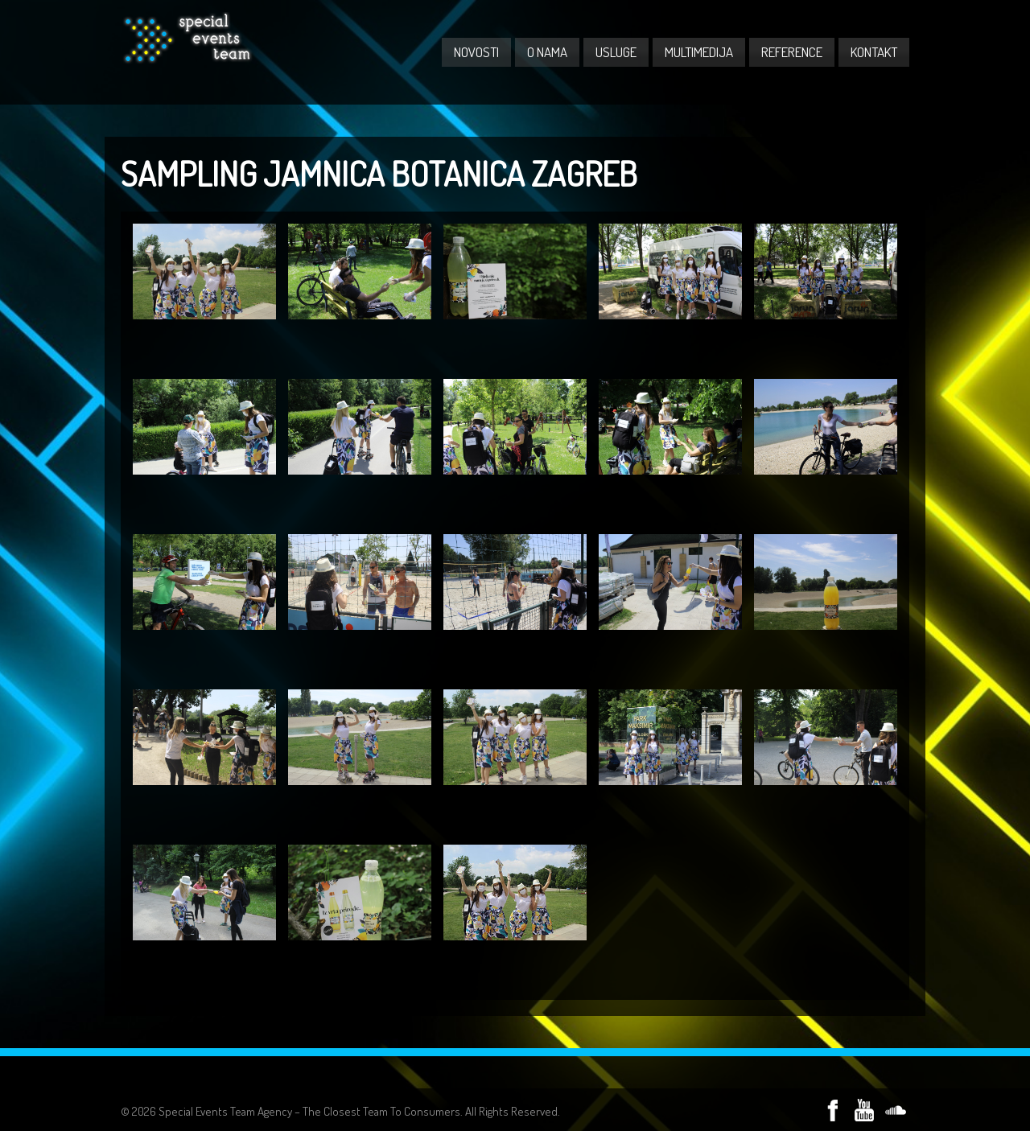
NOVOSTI (476, 51)
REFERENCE (791, 51)
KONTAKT (874, 51)
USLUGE (616, 51)
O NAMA (547, 51)
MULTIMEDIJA (699, 51)
